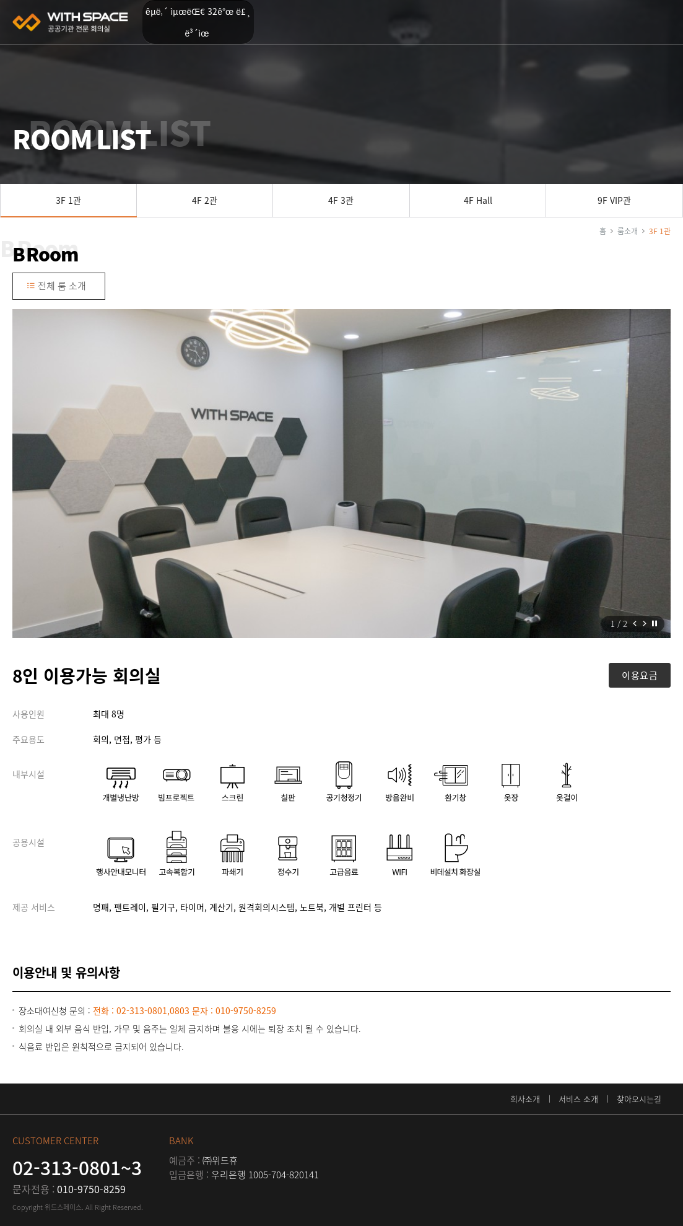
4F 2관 (204, 200)
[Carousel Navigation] (640, 624)
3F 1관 (68, 200)
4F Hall (478, 200)
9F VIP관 (614, 200)
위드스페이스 (71, 22)
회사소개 (525, 1099)
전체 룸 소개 (56, 285)
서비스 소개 (578, 1099)
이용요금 (640, 675)
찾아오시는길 (639, 1099)
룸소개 (627, 231)
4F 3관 (341, 200)
